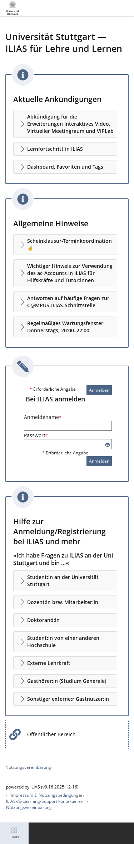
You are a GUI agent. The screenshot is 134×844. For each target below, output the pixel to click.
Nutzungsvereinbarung (28, 767)
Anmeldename (42, 417)
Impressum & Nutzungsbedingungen (47, 795)
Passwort (36, 435)
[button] (65, 124)
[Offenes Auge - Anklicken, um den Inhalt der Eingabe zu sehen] (107, 445)
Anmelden (99, 390)
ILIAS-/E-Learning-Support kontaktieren (44, 801)
